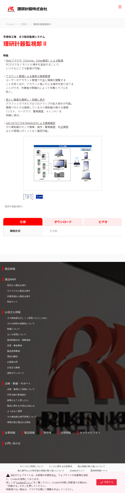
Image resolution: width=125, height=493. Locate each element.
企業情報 (10, 432)
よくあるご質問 (14, 411)
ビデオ (103, 222)
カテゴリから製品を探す (18, 291)
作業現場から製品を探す (18, 296)
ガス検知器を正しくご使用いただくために (27, 318)
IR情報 (47, 432)
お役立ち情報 (13, 312)
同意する (106, 482)
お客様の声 (12, 362)
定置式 (24, 24)
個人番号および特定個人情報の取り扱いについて (41, 471)
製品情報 (10, 268)
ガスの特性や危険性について (21, 323)
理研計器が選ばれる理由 (18, 422)
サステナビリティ (90, 432)
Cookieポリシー (77, 471)
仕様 (23, 222)
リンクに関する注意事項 (60, 466)
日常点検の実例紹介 (16, 394)
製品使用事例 (13, 351)
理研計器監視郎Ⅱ (42, 24)
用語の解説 (12, 356)
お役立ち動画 (13, 367)
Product (11, 24)
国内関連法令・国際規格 (18, 340)
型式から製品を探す (16, 285)
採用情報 (65, 432)
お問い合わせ (13, 443)
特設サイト (12, 301)
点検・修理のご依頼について (21, 389)
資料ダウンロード (15, 373)
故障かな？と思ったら (17, 400)
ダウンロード (63, 222)
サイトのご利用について (31, 466)
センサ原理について (16, 334)
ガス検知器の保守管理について (22, 416)
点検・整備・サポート (18, 383)
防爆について (13, 329)
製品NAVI (10, 279)
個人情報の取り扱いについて (91, 466)
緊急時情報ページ (98, 471)
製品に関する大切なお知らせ (21, 406)
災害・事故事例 (14, 345)
